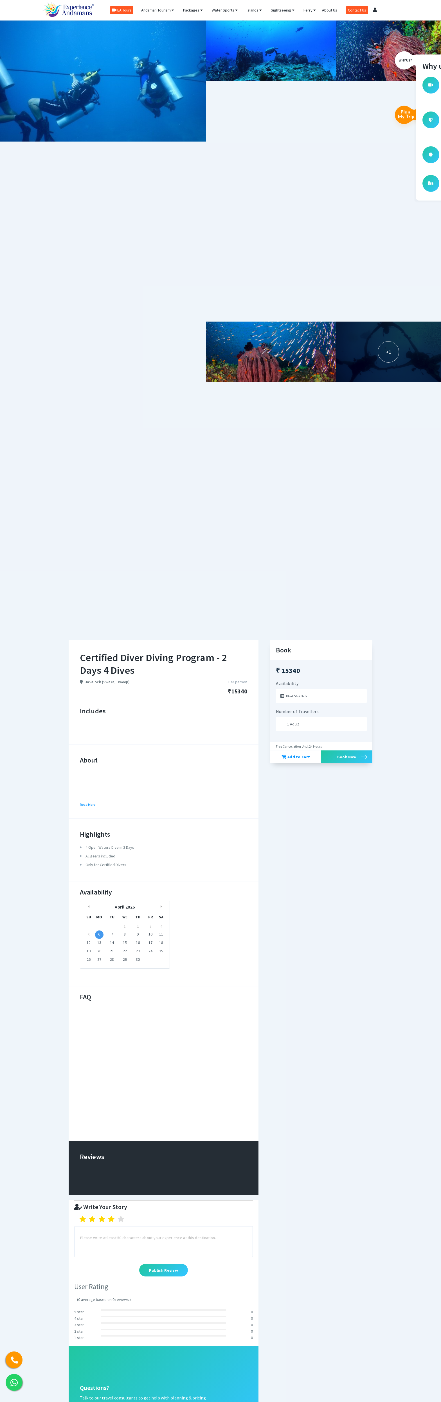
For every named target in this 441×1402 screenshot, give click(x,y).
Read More (88, 804)
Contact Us (357, 10)
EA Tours (122, 10)
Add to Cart (296, 756)
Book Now (347, 756)
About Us (329, 10)
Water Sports (225, 10)
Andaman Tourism (157, 10)
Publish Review (163, 1270)
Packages (193, 10)
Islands (254, 10)
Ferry (309, 10)
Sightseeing (282, 10)
